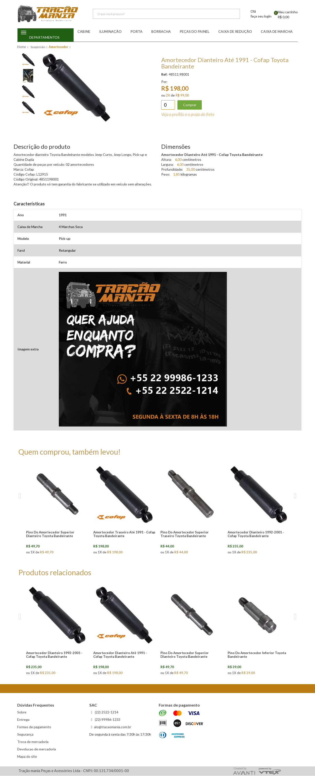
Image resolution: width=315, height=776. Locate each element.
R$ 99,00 (182, 95)
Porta (136, 32)
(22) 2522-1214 (106, 712)
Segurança (25, 734)
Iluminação (110, 32)
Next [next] (295, 496)
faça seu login (261, 17)
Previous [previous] (20, 496)
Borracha (161, 32)
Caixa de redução (235, 32)
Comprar (189, 105)
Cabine (84, 32)
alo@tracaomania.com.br (112, 727)
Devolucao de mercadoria (36, 749)
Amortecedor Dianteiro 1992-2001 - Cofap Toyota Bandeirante (256, 534)
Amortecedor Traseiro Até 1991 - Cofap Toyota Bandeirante (124, 534)
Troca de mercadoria (32, 742)
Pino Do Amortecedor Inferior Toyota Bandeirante (257, 655)
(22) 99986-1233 (107, 720)
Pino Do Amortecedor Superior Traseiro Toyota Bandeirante (184, 534)
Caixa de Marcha (277, 32)
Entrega (23, 720)
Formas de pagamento (34, 727)
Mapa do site (27, 757)
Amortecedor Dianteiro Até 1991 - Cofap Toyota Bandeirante (120, 655)
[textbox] (166, 14)
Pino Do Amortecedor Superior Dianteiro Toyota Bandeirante (50, 534)
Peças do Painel (194, 32)
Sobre (21, 712)
